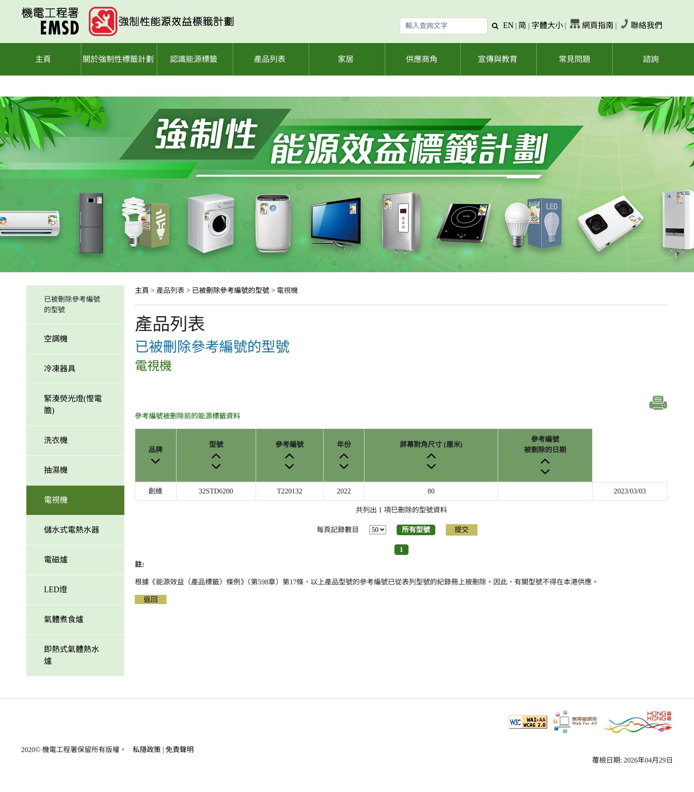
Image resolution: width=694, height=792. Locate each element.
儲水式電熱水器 (71, 530)
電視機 (56, 500)
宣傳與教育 (497, 59)
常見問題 (574, 59)
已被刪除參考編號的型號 (230, 290)
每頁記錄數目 (338, 529)
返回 (151, 599)
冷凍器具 (60, 368)
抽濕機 (56, 470)
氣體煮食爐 (63, 619)
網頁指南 (598, 25)
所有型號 (416, 529)
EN (508, 25)
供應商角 (421, 59)
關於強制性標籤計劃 (118, 59)
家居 (346, 59)
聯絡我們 (646, 25)
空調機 (56, 339)
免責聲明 (180, 749)
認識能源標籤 (193, 59)
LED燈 (55, 589)
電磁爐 (56, 559)
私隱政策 (147, 749)
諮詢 (651, 59)
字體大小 (547, 25)
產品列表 (270, 59)
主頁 (43, 59)
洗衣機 (56, 440)
